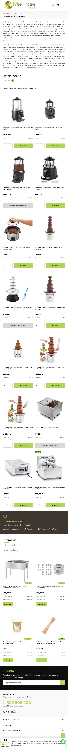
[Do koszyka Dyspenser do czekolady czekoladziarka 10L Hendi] (23, 146)
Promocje (10, 540)
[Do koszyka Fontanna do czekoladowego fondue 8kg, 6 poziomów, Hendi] (23, 445)
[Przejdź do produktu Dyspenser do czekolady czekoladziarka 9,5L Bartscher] (18, 169)
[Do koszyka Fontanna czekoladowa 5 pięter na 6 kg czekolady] (55, 265)
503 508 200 (18, 703)
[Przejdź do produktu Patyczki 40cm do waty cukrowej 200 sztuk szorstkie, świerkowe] (50, 628)
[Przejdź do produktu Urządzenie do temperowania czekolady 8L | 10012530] (50, 469)
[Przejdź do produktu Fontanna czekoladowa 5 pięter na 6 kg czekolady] (50, 229)
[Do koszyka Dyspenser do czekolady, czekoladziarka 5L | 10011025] (55, 205)
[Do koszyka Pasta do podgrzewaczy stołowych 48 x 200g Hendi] (41, 604)
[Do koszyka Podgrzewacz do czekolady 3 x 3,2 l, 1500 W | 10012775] (23, 505)
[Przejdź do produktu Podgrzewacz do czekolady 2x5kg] (50, 409)
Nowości (9, 545)
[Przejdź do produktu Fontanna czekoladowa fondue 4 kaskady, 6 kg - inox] (50, 289)
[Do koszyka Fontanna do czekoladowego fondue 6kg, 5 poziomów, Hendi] (55, 385)
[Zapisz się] (62, 682)
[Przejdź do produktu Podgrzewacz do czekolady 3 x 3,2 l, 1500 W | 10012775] (18, 469)
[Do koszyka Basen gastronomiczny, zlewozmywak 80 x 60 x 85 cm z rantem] (8, 604)
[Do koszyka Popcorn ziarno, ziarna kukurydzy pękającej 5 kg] (8, 660)
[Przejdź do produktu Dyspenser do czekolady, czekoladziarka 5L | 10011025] (50, 169)
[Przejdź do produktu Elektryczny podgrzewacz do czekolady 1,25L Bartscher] (18, 229)
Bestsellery (11, 550)
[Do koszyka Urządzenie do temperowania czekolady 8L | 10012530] (55, 505)
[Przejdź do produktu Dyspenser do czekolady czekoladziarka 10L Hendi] (18, 109)
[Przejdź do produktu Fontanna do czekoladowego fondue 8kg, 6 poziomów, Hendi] (18, 409)
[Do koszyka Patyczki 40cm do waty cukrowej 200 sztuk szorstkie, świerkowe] (41, 660)
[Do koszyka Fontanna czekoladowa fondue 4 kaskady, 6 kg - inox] (55, 325)
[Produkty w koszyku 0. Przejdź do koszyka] (52, 5)
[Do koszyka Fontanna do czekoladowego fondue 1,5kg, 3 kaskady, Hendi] (23, 385)
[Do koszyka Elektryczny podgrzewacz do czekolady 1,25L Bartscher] (23, 265)
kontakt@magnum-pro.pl (13, 706)
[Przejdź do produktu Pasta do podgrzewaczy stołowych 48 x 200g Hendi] (50, 572)
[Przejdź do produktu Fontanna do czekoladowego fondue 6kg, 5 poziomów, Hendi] (50, 349)
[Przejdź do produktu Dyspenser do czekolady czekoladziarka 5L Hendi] (50, 109)
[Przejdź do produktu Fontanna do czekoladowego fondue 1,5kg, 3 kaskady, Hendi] (18, 349)
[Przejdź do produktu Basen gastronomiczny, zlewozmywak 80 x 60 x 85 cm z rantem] (17, 572)
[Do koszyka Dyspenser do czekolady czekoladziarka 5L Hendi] (55, 146)
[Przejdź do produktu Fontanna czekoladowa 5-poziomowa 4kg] (18, 289)
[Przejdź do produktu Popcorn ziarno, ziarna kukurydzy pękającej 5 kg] (17, 628)
